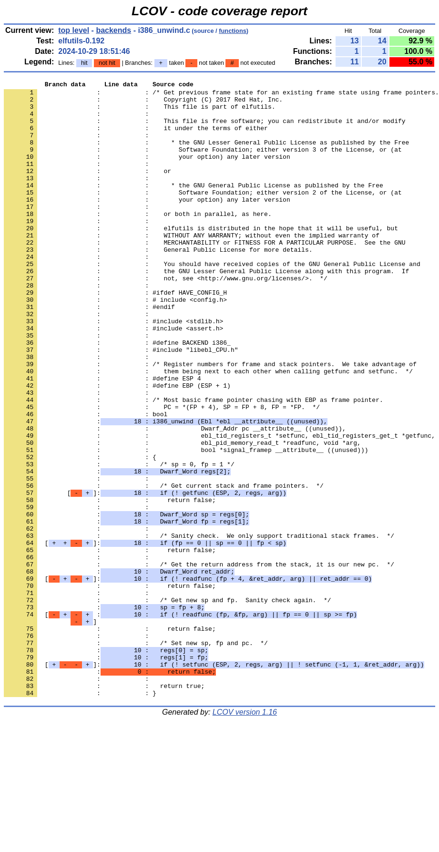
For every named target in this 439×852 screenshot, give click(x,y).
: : (78, 120)
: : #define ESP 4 (102, 438)
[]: (145, 575)
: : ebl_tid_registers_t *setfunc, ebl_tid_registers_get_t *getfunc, (219, 507)
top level (73, 30)
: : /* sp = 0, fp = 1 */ (119, 541)
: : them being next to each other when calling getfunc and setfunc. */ (208, 429)
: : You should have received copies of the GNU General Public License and (212, 301)
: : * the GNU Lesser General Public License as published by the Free (206, 155)
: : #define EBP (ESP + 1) (117, 446)
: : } (80, 815)
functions (232, 30)
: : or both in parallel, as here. (138, 240)
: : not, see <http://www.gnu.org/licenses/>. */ (165, 318)
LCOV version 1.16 (245, 835)
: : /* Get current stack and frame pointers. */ (164, 567)
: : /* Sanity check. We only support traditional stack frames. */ (199, 627)
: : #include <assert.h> (113, 378)
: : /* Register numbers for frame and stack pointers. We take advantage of (210, 421)
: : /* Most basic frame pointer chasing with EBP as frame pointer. (193, 464)
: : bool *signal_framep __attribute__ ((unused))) (186, 524)
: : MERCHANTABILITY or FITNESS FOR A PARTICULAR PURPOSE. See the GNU (204, 275)
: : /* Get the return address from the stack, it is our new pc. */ (199, 661)
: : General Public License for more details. (158, 283)
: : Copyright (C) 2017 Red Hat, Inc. (143, 103)
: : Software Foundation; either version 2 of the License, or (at (203, 215)
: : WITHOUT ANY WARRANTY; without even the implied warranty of (191, 266)
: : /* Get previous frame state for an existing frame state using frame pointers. (221, 95)
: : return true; (104, 807)
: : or (87, 189)
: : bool (85, 481)
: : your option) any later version (147, 172)
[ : (180, 721)
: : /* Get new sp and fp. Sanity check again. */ (167, 704)
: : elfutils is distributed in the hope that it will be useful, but (201, 258)
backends (113, 30)
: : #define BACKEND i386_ (117, 395)
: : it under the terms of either (136, 137)
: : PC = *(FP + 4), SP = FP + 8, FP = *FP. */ (162, 472)
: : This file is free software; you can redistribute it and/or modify (204, 129)
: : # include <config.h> (115, 343)
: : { (80, 532)
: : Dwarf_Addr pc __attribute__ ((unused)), (175, 498)
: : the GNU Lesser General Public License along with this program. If (206, 309)
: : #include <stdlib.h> (113, 369)
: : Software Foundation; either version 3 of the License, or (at (203, 163)
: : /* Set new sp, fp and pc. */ (136, 755)
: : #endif (89, 352)
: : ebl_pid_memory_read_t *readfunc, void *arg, (182, 515)
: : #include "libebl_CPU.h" (121, 404)
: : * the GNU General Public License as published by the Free (193, 206)
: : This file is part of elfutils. (139, 112)
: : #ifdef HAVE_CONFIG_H (115, 335)
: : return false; (110, 584)
